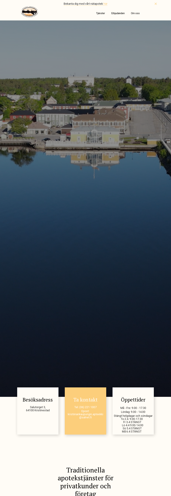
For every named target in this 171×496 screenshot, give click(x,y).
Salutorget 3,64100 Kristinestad (38, 409)
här (105, 3)
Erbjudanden (118, 13)
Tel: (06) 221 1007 (85, 407)
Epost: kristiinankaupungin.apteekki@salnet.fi (85, 414)
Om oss (135, 13)
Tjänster (100, 13)
